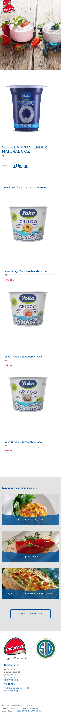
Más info (9, 280)
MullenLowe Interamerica (28, 711)
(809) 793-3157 (11, 677)
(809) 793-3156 (11, 675)
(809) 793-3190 (11, 680)
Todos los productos (30, 614)
